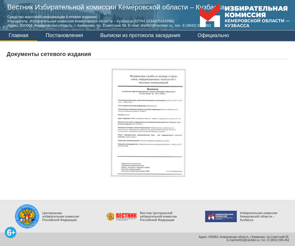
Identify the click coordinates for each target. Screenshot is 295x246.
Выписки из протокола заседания (140, 35)
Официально (213, 35)
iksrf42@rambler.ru (157, 25)
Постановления (64, 35)
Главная (19, 35)
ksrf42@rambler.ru (247, 240)
